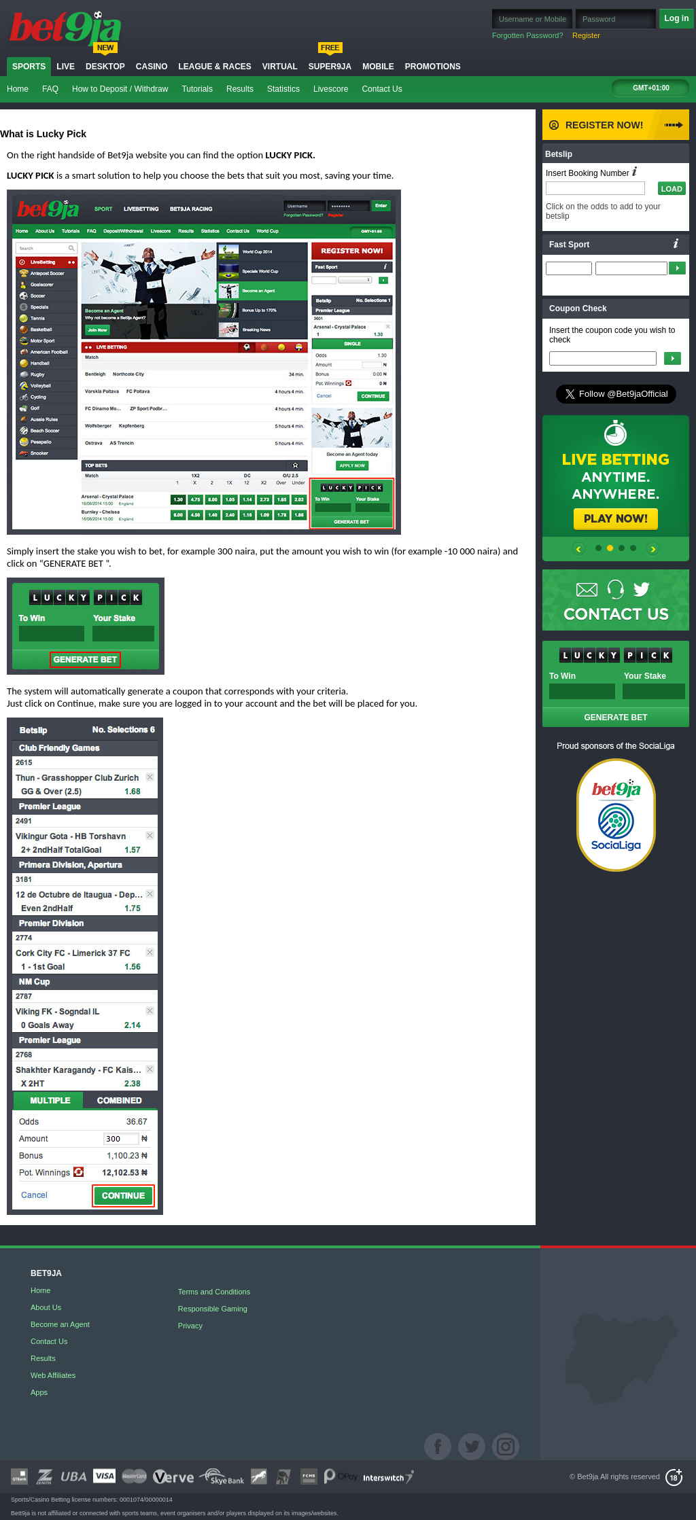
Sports (29, 66)
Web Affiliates (53, 1375)
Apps (39, 1392)
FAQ (50, 89)
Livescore (330, 89)
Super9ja (330, 66)
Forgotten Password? (527, 35)
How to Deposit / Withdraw (120, 89)
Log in (677, 18)
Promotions (433, 66)
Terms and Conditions (214, 1292)
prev (579, 552)
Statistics (283, 89)
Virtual (280, 66)
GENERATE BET (615, 717)
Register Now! (604, 125)
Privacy (190, 1326)
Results (240, 89)
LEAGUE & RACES (214, 66)
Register (586, 35)
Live (65, 66)
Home (18, 89)
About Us (46, 1307)
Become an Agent (60, 1324)
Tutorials (197, 89)
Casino (152, 66)
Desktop (105, 66)
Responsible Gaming (212, 1309)
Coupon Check (578, 308)
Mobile (378, 66)
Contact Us (382, 89)
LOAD (671, 189)
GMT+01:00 (651, 88)
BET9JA (46, 1273)
